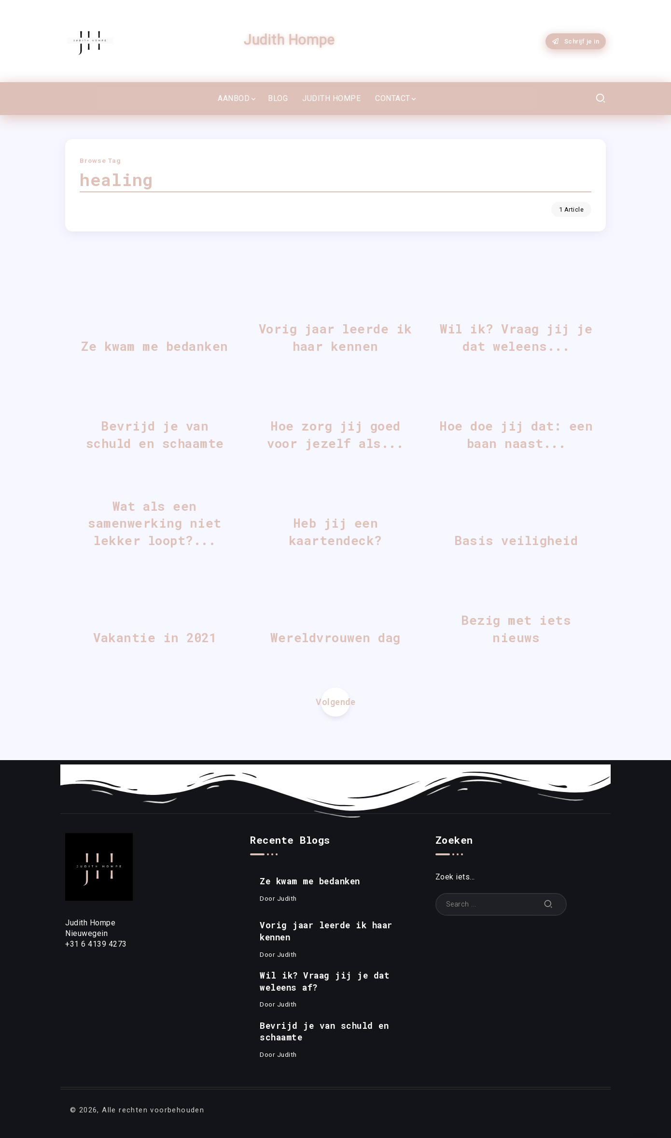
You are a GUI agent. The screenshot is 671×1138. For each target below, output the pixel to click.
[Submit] (548, 904)
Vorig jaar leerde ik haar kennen (335, 337)
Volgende (335, 702)
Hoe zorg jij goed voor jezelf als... (335, 434)
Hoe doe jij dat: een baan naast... (516, 434)
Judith (287, 898)
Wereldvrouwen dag (335, 637)
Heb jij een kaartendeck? (335, 531)
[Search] (501, 904)
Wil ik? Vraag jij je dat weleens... (516, 337)
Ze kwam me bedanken (154, 346)
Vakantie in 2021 (154, 637)
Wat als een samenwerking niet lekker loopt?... (155, 523)
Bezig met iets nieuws (516, 629)
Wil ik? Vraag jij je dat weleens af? (325, 981)
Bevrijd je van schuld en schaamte (155, 434)
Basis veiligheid (516, 540)
